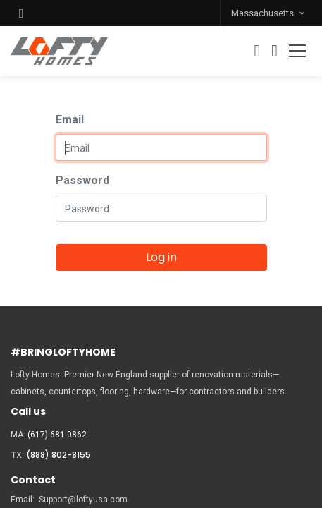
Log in (161, 257)
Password (82, 180)
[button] (21, 13)
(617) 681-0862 (57, 435)
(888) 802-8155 (58, 455)
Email (70, 119)
